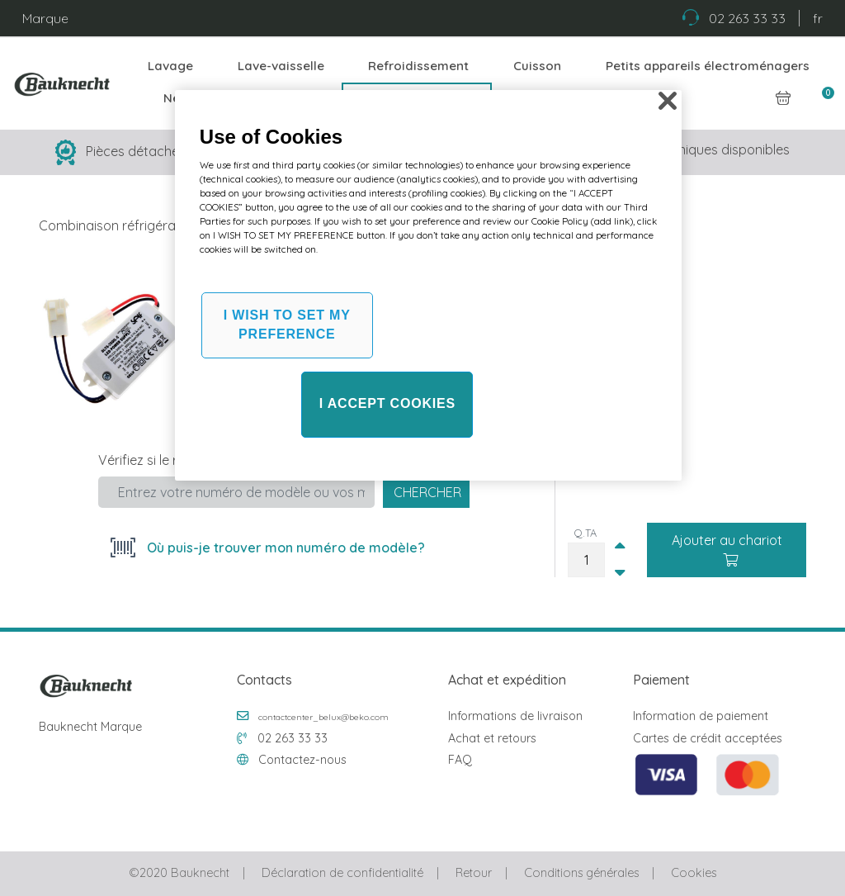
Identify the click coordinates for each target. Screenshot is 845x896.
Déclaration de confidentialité (342, 872)
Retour (474, 872)
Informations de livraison (515, 716)
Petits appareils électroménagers (708, 65)
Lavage (170, 65)
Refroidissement (418, 65)
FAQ (460, 759)
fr (818, 18)
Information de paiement (700, 716)
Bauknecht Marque (90, 726)
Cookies (693, 872)
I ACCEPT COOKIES (387, 403)
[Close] (668, 101)
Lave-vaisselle (281, 65)
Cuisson (537, 65)
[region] (428, 285)
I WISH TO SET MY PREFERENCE (287, 324)
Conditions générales (581, 872)
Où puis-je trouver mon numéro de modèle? (284, 547)
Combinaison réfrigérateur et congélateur (166, 225)
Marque (45, 18)
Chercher (427, 492)
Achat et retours (492, 738)
